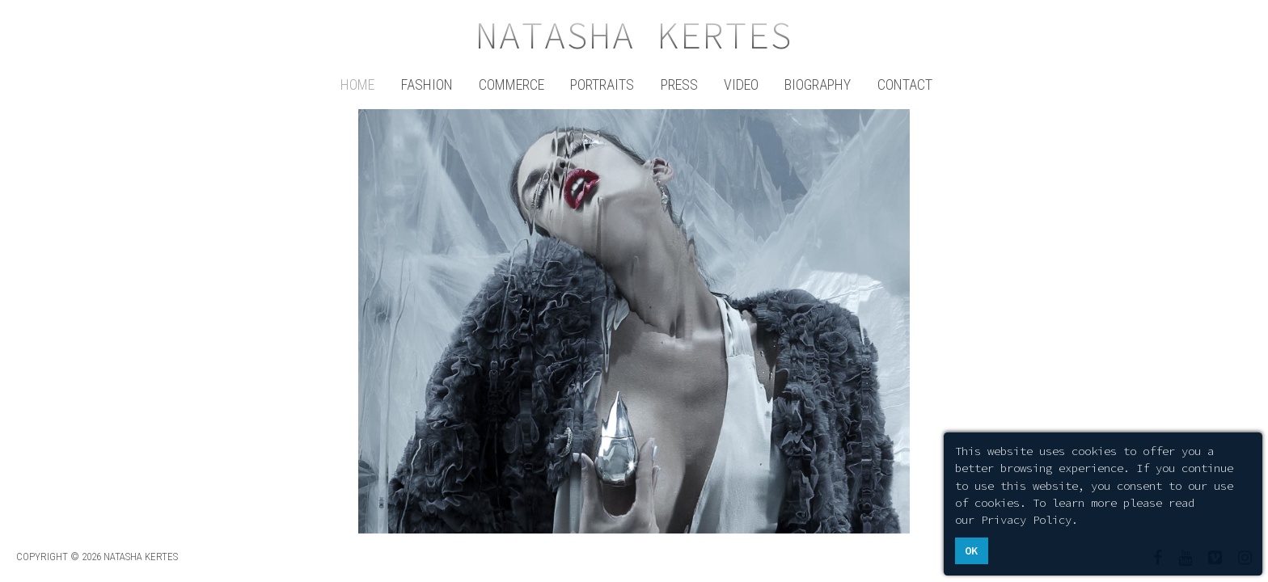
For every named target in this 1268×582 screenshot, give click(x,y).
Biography (817, 84)
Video (741, 84)
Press (679, 84)
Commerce (511, 84)
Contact (904, 84)
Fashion (427, 84)
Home (357, 84)
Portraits (602, 84)
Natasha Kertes (634, 35)
